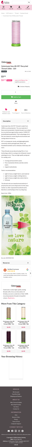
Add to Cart (16, 97)
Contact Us (16, 409)
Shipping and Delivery (16, 396)
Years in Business (26, 113)
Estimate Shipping (24, 86)
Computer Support (16, 423)
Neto (21, 442)
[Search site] (29, 2)
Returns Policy (16, 417)
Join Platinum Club (23, 80)
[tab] (16, 121)
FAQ (16, 415)
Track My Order (16, 394)
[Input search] (19, 2)
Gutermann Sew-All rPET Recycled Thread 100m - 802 (23, 323)
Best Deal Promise (16, 404)
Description (6, 121)
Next (30, 273)
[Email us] (9, 430)
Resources (6, 263)
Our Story (16, 406)
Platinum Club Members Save (6, 112)
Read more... (11, 298)
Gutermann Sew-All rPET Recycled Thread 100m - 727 (23, 347)
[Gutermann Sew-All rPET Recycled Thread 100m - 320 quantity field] (16, 92)
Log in (16, 80)
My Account (16, 392)
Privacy (16, 419)
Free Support (16, 113)
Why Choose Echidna (16, 402)
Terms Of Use (16, 421)
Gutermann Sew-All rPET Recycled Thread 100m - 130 (8, 347)
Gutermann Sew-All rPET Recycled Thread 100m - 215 (8, 323)
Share (15, 102)
